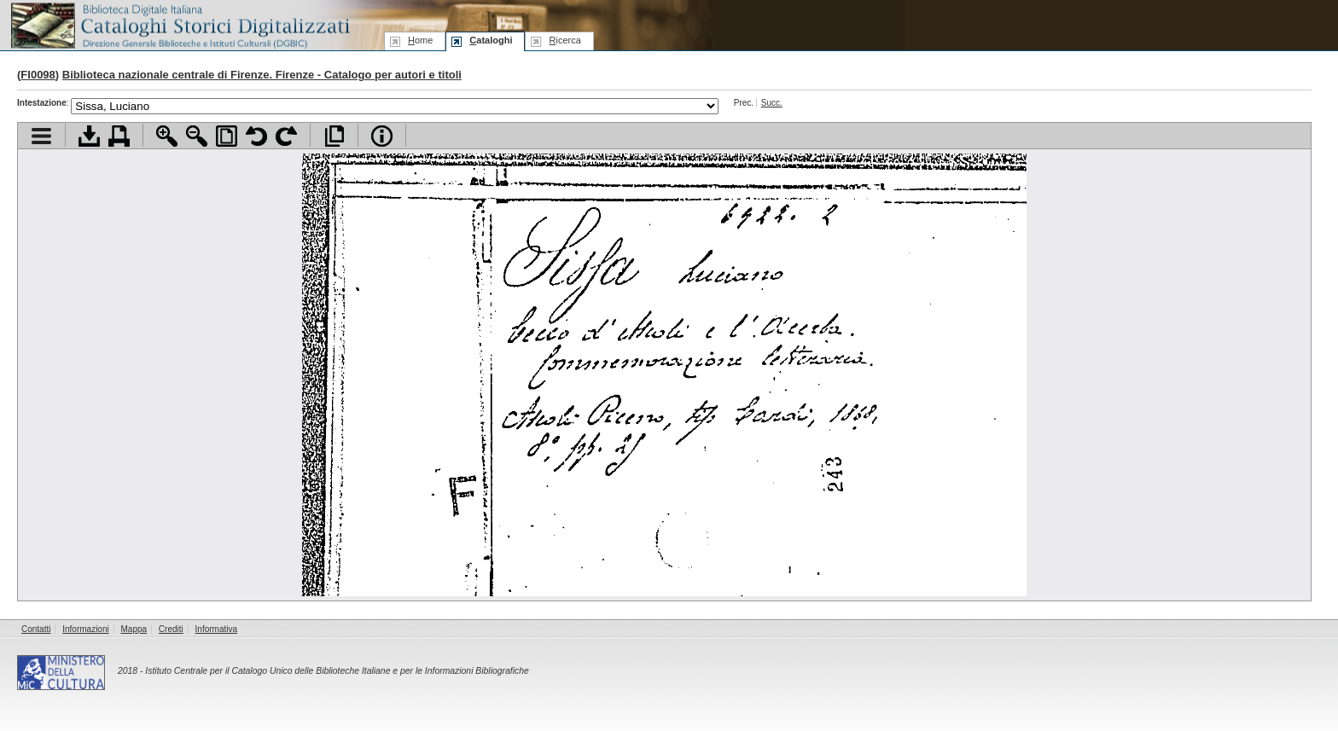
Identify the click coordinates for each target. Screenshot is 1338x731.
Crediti (171, 629)
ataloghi (490, 40)
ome (420, 40)
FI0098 (37, 74)
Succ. (771, 102)
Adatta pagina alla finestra (226, 136)
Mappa (134, 629)
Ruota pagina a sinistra (256, 136)
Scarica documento (89, 136)
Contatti (35, 629)
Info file (382, 136)
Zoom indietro (196, 136)
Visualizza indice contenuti (41, 136)
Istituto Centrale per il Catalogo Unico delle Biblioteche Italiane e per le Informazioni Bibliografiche (336, 671)
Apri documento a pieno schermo (334, 136)
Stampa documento (119, 136)
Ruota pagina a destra (286, 136)
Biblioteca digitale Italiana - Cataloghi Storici (179, 24)
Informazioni (85, 629)
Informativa (216, 629)
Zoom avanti (166, 136)
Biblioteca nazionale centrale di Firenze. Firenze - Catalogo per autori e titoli (262, 74)
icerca (564, 40)
